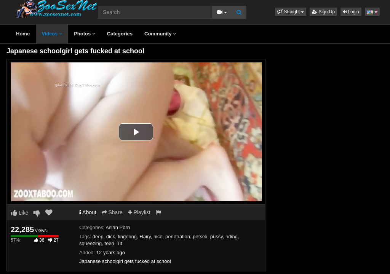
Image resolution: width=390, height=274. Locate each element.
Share (112, 212)
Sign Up (323, 11)
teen (109, 243)
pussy (216, 236)
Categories (120, 34)
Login (351, 11)
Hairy (144, 236)
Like (20, 213)
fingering (127, 236)
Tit (119, 243)
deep (98, 236)
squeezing (90, 243)
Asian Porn (117, 227)
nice (158, 236)
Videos (52, 34)
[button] (290, 12)
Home (23, 34)
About (87, 212)
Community (160, 34)
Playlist (139, 212)
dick (110, 236)
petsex (200, 236)
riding (231, 236)
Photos (84, 34)
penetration (177, 236)
